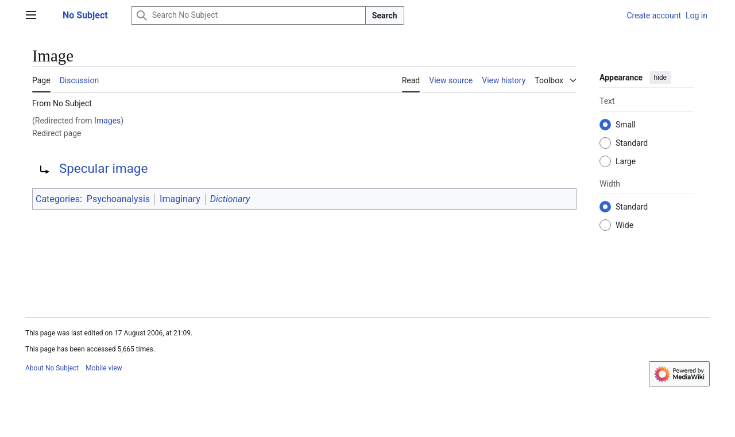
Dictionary (230, 199)
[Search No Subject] (248, 15)
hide (660, 78)
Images (107, 120)
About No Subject (52, 368)
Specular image (103, 168)
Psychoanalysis (118, 199)
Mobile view (104, 368)
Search (384, 15)
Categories (58, 199)
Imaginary (180, 199)
